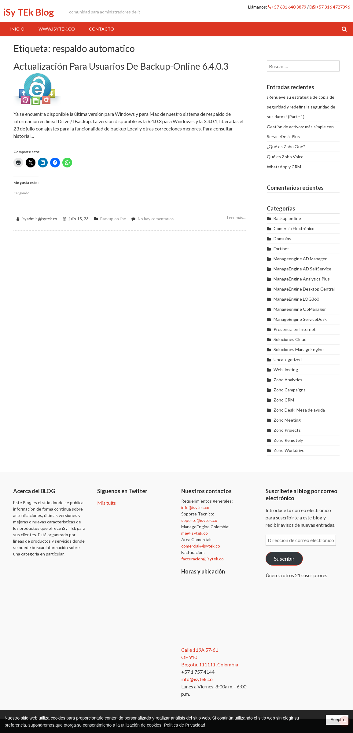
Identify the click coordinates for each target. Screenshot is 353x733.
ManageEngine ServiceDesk (300, 319)
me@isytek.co (194, 533)
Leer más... (236, 217)
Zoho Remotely (288, 440)
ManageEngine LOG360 (296, 299)
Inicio (17, 28)
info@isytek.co (195, 507)
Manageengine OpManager (300, 309)
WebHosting (286, 369)
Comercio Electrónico (294, 228)
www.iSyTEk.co (57, 28)
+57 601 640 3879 (287, 6)
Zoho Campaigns (290, 389)
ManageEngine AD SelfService (302, 268)
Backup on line (113, 218)
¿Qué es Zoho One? (286, 146)
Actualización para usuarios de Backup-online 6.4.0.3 (120, 65)
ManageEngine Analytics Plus (302, 278)
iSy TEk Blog (28, 11)
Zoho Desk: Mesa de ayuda (299, 409)
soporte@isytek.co (199, 520)
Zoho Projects (287, 430)
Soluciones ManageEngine (299, 349)
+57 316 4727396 (330, 6)
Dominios (282, 238)
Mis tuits (106, 503)
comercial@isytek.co (200, 545)
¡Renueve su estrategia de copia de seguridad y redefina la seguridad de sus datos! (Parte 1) (301, 106)
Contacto (101, 28)
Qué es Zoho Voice (285, 156)
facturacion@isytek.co (202, 558)
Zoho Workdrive (289, 450)
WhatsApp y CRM (284, 166)
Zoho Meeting (287, 420)
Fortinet (281, 248)
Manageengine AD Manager (300, 258)
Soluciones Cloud (290, 339)
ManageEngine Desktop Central (304, 288)
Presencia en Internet (295, 329)
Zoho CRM (284, 399)
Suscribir (284, 558)
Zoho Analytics (288, 379)
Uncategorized (288, 359)
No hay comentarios (156, 218)
